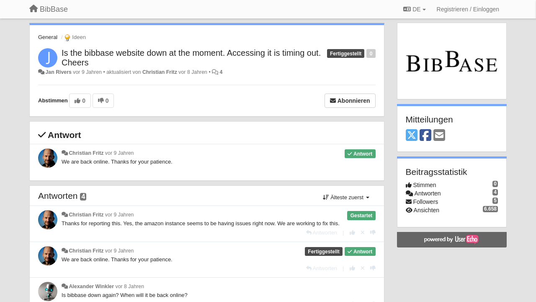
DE (414, 9)
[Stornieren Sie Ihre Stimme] (363, 232)
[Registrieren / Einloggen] (467, 9)
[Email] (439, 135)
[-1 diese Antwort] (373, 232)
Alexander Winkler (91, 286)
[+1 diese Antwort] (352, 232)
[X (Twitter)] (411, 135)
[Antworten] (321, 232)
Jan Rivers (58, 72)
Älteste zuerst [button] (346, 197)
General (47, 37)
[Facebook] (425, 135)
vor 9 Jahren (119, 153)
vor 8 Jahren (129, 286)
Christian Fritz (159, 72)
